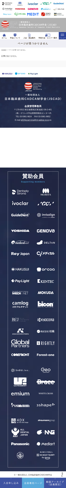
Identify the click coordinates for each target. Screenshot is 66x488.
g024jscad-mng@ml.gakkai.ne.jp (36, 120)
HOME (3, 50)
